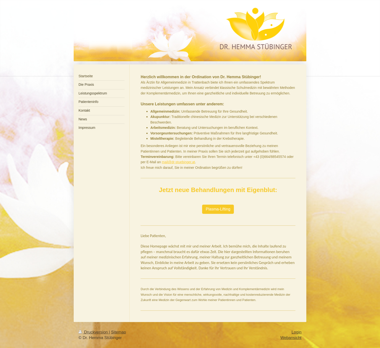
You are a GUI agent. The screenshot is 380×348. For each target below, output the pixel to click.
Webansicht (290, 337)
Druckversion (94, 332)
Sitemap (118, 332)
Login (296, 332)
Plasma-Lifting (218, 209)
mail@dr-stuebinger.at (178, 162)
